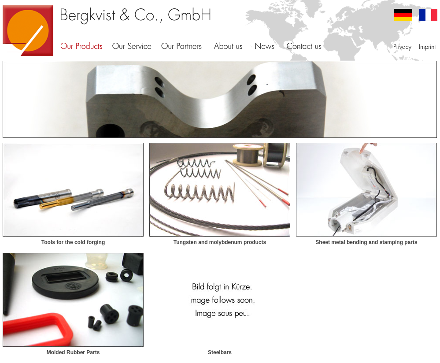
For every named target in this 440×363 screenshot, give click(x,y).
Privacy (402, 46)
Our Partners (181, 46)
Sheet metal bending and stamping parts (366, 242)
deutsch (403, 15)
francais (428, 15)
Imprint (427, 46)
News (264, 46)
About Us (228, 46)
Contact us (304, 46)
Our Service (132, 46)
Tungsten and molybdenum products (220, 242)
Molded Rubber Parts (73, 352)
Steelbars (220, 352)
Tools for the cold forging (73, 242)
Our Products (81, 46)
